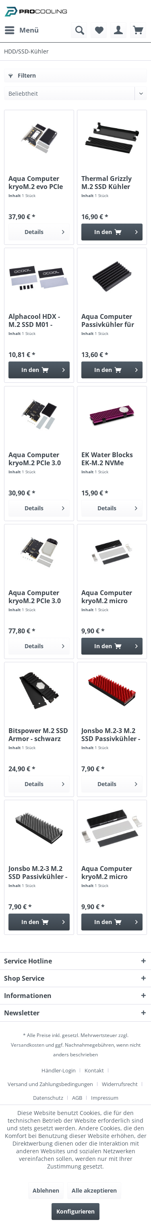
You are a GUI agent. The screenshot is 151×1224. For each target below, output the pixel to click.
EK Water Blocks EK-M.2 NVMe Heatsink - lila (107, 459)
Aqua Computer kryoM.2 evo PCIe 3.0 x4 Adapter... (35, 183)
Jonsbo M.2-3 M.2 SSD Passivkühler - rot (110, 735)
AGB (77, 1097)
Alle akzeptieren (94, 1190)
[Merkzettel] (99, 30)
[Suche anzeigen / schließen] (79, 30)
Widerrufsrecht (120, 1084)
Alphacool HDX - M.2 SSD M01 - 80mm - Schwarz (34, 320)
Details (44, 231)
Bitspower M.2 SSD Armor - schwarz (38, 735)
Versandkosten (27, 1044)
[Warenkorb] (138, 30)
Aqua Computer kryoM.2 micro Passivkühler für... (110, 597)
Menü (22, 29)
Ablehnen (46, 1190)
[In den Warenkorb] (112, 232)
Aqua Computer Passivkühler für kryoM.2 (107, 320)
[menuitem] (21, 30)
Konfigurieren (75, 1211)
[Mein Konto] (118, 30)
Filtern (22, 75)
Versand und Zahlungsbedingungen (50, 1084)
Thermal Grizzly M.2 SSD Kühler (106, 183)
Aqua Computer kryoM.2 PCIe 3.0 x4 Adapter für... (34, 459)
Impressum (104, 1097)
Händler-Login (58, 1070)
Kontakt (94, 1070)
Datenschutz (48, 1097)
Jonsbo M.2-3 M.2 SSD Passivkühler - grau (37, 873)
